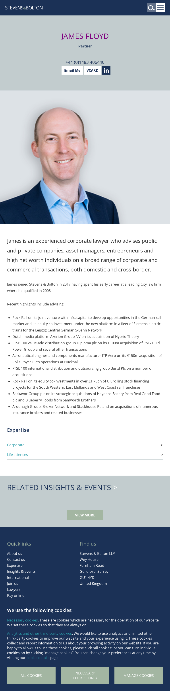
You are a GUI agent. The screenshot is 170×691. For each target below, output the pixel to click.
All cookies (31, 675)
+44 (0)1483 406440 (85, 62)
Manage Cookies (139, 675)
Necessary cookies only (85, 675)
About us (14, 553)
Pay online (15, 595)
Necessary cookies (22, 620)
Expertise (15, 565)
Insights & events (21, 571)
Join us (12, 583)
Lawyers (14, 589)
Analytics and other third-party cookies (39, 633)
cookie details (38, 657)
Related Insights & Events (59, 487)
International (18, 577)
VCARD (93, 70)
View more (85, 515)
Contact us (16, 559)
